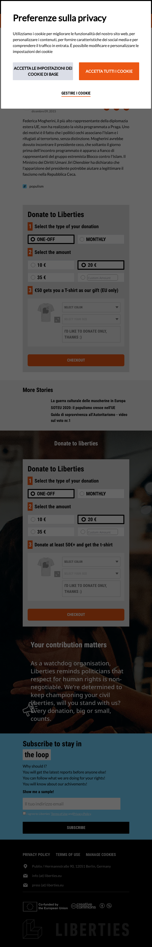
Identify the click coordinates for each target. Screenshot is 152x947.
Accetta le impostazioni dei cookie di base (43, 71)
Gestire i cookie (76, 93)
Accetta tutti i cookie (109, 71)
